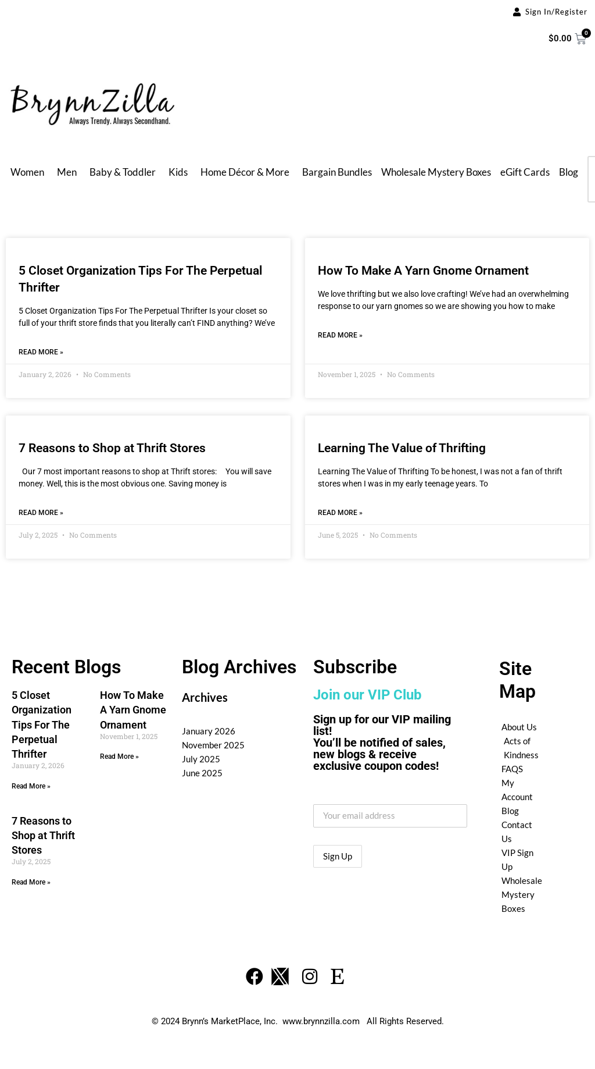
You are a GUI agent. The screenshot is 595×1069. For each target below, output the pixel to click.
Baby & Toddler (122, 172)
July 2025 (201, 759)
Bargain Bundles (337, 172)
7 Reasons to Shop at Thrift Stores (112, 448)
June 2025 (202, 773)
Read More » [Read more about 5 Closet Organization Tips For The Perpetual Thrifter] (41, 352)
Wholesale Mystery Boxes (436, 172)
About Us (519, 727)
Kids (178, 172)
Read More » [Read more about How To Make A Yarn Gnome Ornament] (340, 335)
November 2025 (213, 745)
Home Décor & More (244, 172)
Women (27, 172)
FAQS (512, 768)
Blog (568, 172)
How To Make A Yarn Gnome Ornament (423, 271)
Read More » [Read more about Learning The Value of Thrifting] (340, 513)
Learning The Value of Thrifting (402, 448)
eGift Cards (525, 172)
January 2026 (208, 731)
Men (67, 172)
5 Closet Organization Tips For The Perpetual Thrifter (41, 724)
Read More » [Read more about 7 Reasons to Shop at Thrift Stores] (41, 513)
